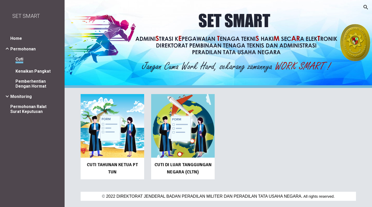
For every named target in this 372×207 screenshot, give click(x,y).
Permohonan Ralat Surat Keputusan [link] (28, 109)
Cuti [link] (19, 59)
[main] (112, 168)
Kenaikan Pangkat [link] (33, 71)
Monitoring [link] (21, 96)
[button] (366, 7)
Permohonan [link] (23, 49)
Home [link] (16, 38)
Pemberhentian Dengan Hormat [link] (31, 84)
